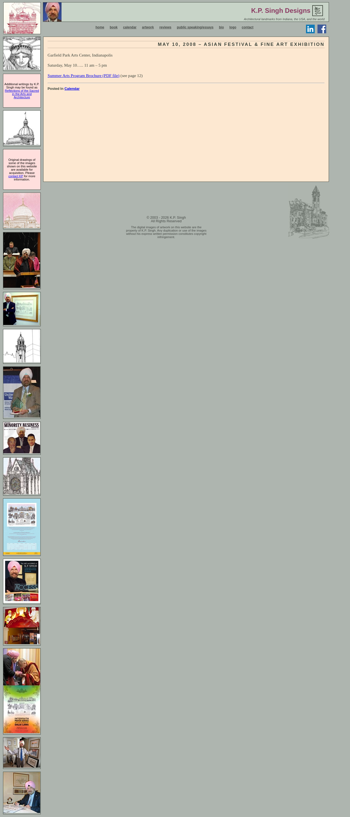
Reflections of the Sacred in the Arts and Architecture (22, 94)
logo (232, 27)
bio (221, 27)
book (114, 27)
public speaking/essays (195, 27)
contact (247, 27)
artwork (148, 27)
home (99, 27)
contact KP (15, 176)
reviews (165, 27)
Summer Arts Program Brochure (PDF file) (83, 75)
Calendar (72, 89)
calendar (129, 27)
